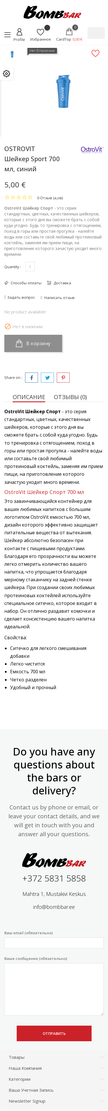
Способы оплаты (25, 282)
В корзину (33, 343)
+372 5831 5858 (54, 878)
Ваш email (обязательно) (54, 939)
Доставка (62, 282)
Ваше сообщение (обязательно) (54, 986)
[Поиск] (96, 33)
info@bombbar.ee (54, 906)
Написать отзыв (59, 297)
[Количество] (30, 266)
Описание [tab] (29, 397)
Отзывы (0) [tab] (70, 397)
